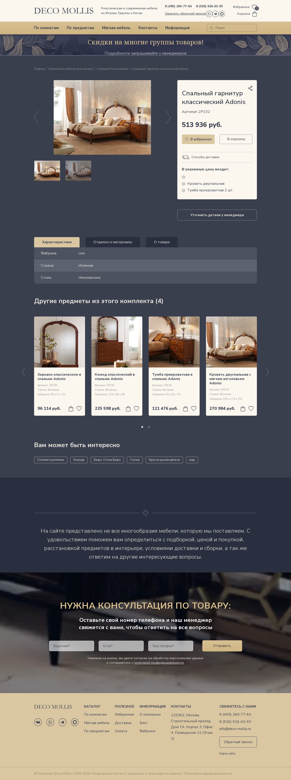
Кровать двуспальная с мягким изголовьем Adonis (230, 379)
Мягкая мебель (116, 27)
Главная (39, 69)
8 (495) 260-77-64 (178, 6)
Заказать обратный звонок (185, 13)
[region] (102, 170)
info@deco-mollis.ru (235, 729)
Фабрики (147, 731)
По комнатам (46, 27)
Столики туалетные (50, 460)
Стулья (135, 460)
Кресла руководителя (164, 460)
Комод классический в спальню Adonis (115, 376)
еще (192, 460)
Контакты (147, 27)
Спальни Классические (112, 69)
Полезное (124, 706)
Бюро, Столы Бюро (107, 460)
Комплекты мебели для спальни (71, 69)
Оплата (121, 731)
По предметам (80, 27)
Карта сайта (227, 754)
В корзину (236, 139)
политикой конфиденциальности (159, 663)
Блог (144, 723)
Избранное (124, 714)
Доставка (123, 723)
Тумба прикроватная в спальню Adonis (172, 376)
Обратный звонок (238, 742)
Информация (177, 27)
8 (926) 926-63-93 (209, 6)
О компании (150, 714)
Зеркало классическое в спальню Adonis (59, 376)
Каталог (92, 706)
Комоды (79, 460)
